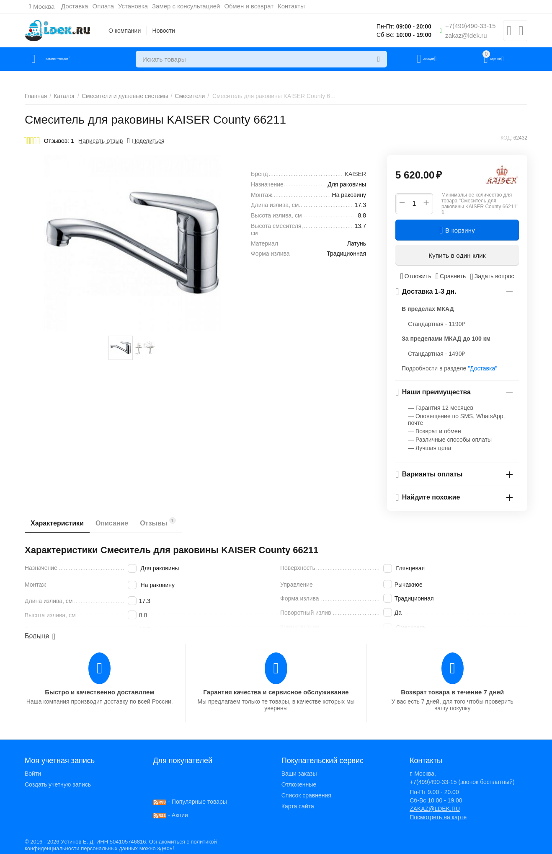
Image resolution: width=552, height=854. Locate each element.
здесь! (165, 848)
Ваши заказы (299, 773)
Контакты (295, 6)
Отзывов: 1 (59, 140)
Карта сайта (297, 806)
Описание (119, 523)
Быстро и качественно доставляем (99, 692)
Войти (33, 773)
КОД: (506, 138)
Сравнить (451, 276)
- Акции (170, 815)
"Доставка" (482, 368)
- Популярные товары (190, 801)
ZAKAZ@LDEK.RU (435, 808)
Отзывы (170, 522)
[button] (146, 141)
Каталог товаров (74, 59)
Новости (163, 30)
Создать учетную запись (58, 784)
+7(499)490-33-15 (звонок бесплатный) (462, 782)
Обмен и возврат (253, 6)
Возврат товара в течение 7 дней (452, 692)
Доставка (78, 6)
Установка (137, 6)
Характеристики (59, 523)
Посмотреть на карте (438, 817)
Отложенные (298, 784)
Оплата (108, 6)
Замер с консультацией (190, 6)
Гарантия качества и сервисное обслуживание (275, 692)
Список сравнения (306, 795)
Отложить (415, 276)
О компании (124, 30)
